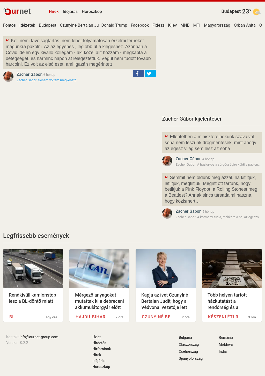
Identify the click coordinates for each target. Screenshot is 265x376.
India (223, 351)
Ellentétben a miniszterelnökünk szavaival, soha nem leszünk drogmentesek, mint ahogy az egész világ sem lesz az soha (210, 142)
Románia (226, 337)
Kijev (172, 25)
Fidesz (158, 25)
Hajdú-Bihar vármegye (92, 316)
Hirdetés (99, 343)
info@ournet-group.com (39, 337)
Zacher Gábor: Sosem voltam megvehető (46, 80)
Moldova (226, 344)
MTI (197, 25)
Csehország (188, 351)
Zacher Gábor (29, 74)
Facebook (140, 25)
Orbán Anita (245, 25)
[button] (138, 73)
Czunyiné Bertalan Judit (81, 25)
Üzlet (96, 337)
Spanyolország (191, 358)
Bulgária (185, 337)
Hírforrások (101, 349)
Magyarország (217, 25)
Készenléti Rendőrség (225, 316)
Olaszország (189, 344)
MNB (184, 25)
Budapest (231, 11)
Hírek (54, 11)
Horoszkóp (92, 11)
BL (12, 316)
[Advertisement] (212, 72)
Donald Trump (114, 25)
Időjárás (70, 11)
